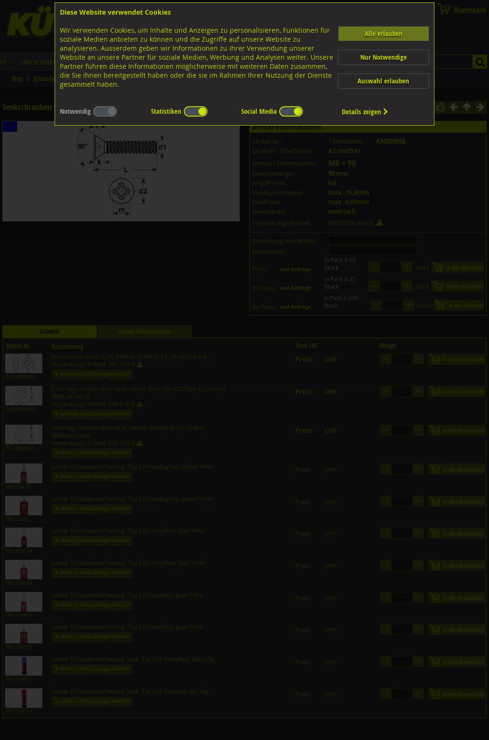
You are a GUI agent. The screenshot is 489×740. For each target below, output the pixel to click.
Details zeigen (365, 112)
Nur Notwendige (383, 57)
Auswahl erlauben (383, 81)
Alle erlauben (384, 33)
